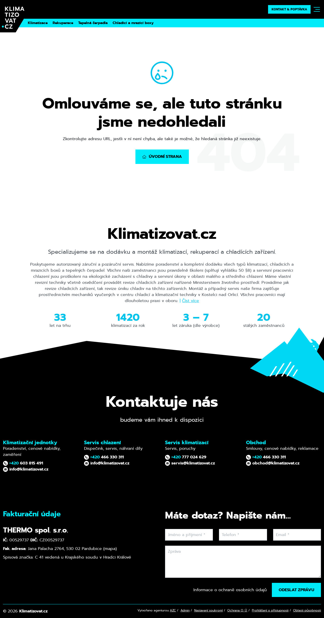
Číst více (190, 301)
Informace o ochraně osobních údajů (230, 590)
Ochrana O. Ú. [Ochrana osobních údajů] (237, 610)
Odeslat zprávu (296, 590)
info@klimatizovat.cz (25, 469)
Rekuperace (63, 23)
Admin (185, 610)
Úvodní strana (162, 156)
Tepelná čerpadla (93, 23)
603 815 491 (23, 463)
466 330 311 (104, 457)
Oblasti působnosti (307, 610)
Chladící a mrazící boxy (133, 23)
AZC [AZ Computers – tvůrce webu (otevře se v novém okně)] (173, 610)
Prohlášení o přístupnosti (270, 610)
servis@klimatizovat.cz (190, 463)
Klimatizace (38, 23)
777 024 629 (185, 457)
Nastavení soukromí (208, 610)
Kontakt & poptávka (289, 9)
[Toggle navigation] (317, 9)
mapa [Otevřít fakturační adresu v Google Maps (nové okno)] (110, 548)
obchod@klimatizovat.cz (272, 463)
